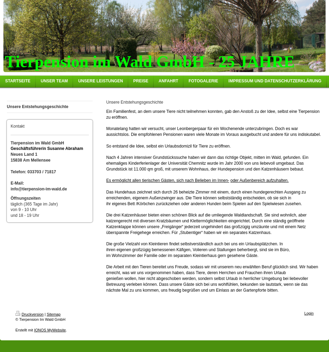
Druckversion (29, 314)
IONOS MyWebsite (50, 330)
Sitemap (53, 314)
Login (309, 313)
